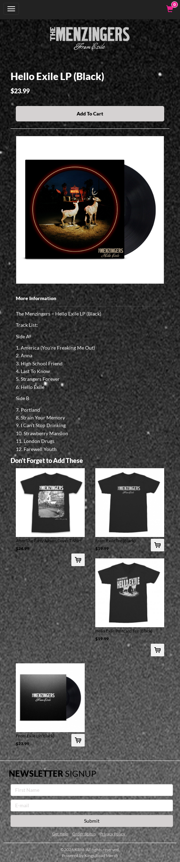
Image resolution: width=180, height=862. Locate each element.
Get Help (60, 833)
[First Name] (92, 790)
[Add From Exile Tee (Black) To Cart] (157, 545)
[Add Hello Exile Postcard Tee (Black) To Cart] (157, 650)
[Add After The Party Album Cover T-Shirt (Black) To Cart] (78, 559)
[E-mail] (92, 805)
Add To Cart (90, 114)
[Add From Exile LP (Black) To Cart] (78, 740)
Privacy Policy (112, 833)
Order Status (84, 833)
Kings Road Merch (101, 855)
